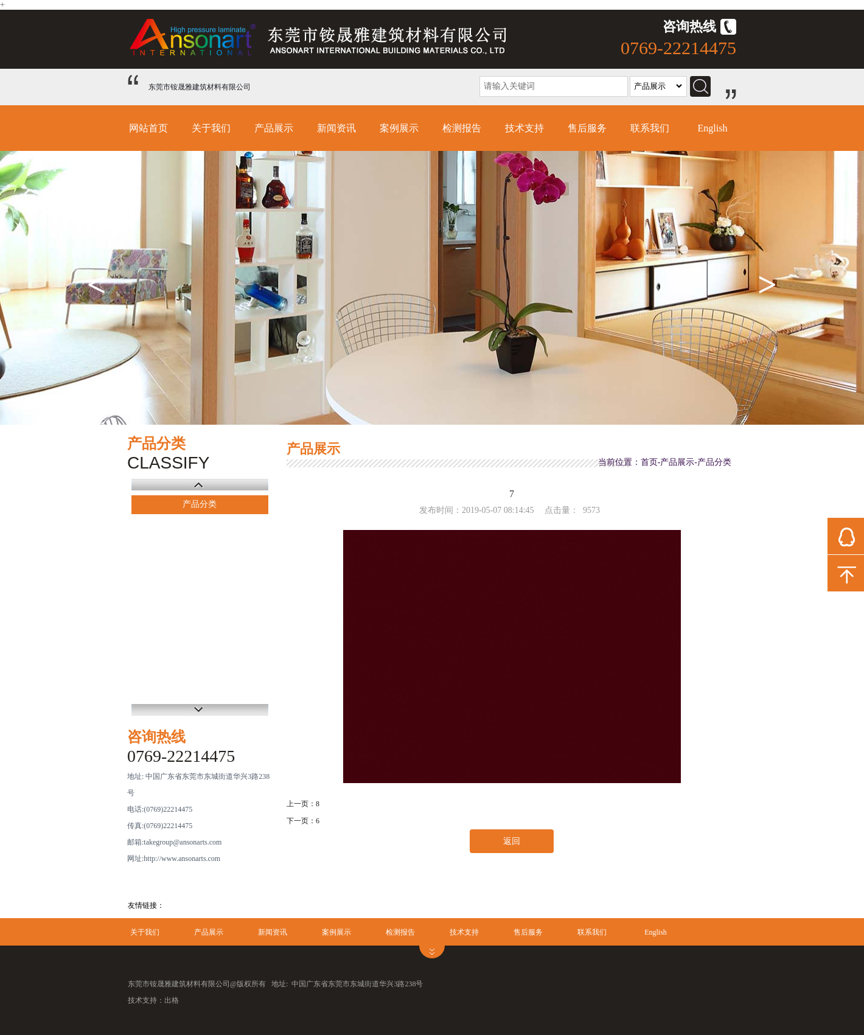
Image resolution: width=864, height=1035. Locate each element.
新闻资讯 (336, 128)
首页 (649, 462)
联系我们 (649, 128)
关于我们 (211, 128)
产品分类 (200, 504)
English (713, 128)
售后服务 (587, 128)
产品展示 (273, 128)
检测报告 (461, 128)
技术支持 (524, 128)
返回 (511, 841)
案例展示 (399, 128)
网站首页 (148, 128)
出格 (171, 1000)
